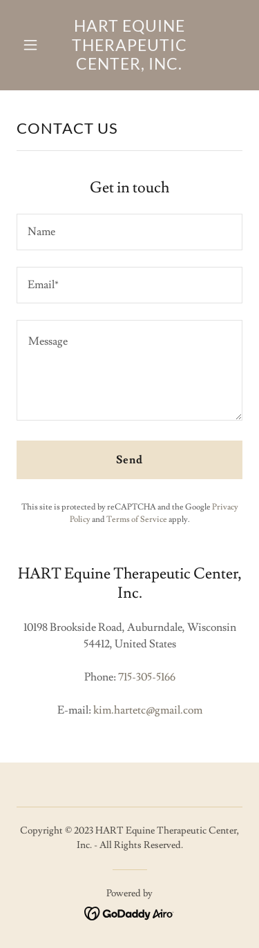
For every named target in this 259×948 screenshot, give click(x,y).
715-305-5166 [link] (146, 677)
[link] (129, 66)
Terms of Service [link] (136, 519)
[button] (33, 45)
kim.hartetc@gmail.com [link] (147, 710)
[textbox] (129, 232)
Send (129, 460)
